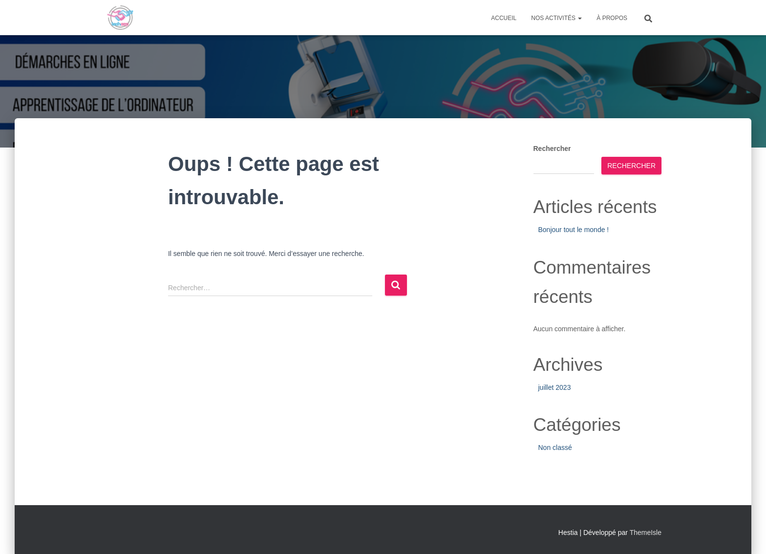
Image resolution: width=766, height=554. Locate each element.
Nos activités (556, 18)
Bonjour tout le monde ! (573, 230)
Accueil (503, 18)
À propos (611, 18)
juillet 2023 (554, 387)
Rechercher (552, 148)
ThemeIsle (645, 532)
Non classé (555, 447)
